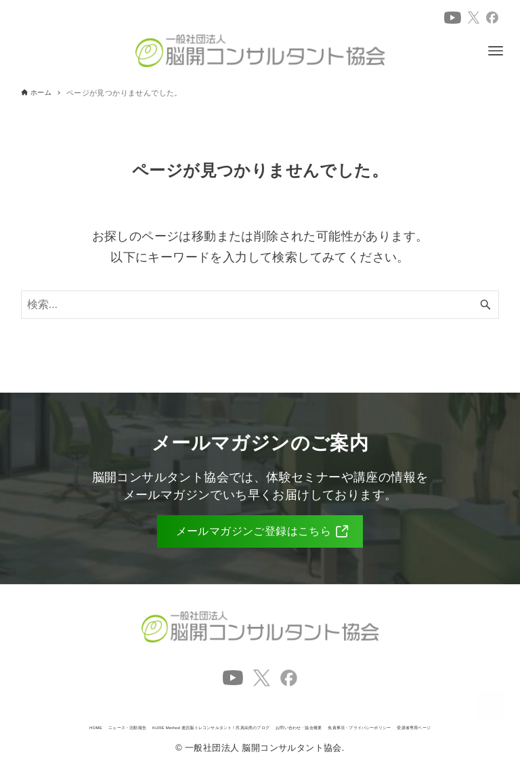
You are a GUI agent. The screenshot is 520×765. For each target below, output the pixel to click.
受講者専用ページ (391, 724)
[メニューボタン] (495, 50)
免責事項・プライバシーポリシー (274, 724)
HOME (80, 711)
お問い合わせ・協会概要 (142, 724)
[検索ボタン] (485, 304)
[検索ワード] (260, 304)
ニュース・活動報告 (148, 711)
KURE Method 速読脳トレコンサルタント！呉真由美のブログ (328, 711)
